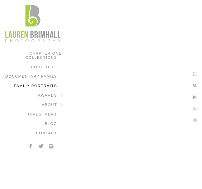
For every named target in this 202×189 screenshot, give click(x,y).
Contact (46, 133)
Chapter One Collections (43, 55)
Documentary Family (31, 76)
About (49, 105)
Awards (47, 95)
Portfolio (44, 67)
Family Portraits (35, 86)
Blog (51, 124)
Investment (42, 114)
